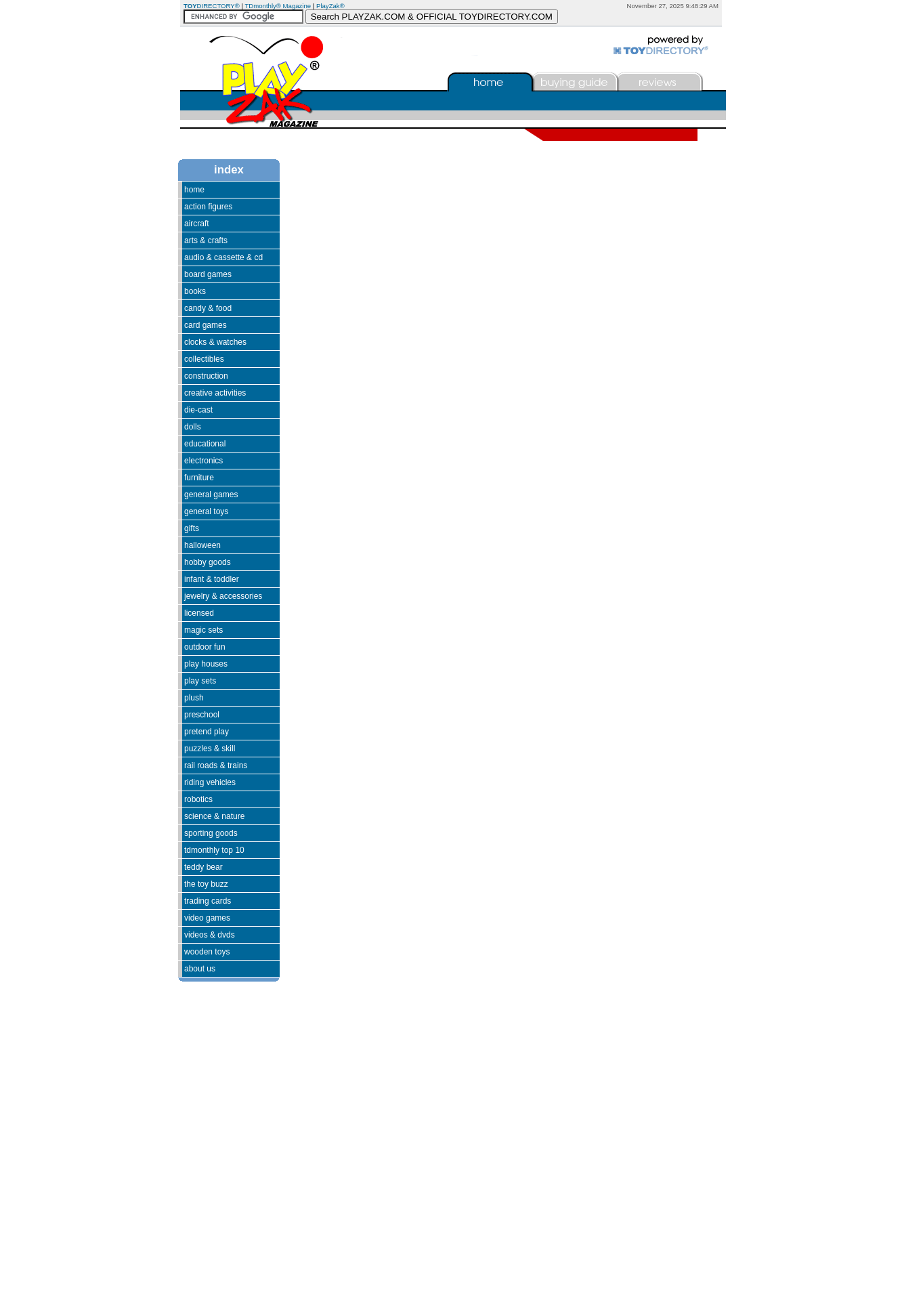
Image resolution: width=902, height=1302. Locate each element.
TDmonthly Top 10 (214, 850)
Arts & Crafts (206, 240)
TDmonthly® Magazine (277, 5)
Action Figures (208, 206)
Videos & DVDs (209, 935)
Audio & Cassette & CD (223, 257)
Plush (194, 697)
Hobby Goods (207, 562)
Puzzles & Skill (209, 748)
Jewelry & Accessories (223, 596)
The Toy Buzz (206, 884)
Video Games (207, 918)
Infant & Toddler (211, 579)
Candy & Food (208, 308)
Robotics (198, 799)
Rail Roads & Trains (215, 765)
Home (194, 189)
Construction (206, 376)
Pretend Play (206, 731)
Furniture (199, 477)
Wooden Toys (207, 952)
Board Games (208, 274)
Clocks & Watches (215, 342)
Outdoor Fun (205, 647)
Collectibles (204, 359)
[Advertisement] (218, 1117)
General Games (211, 494)
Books (195, 291)
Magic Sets (203, 630)
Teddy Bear (203, 867)
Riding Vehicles (210, 782)
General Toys (206, 511)
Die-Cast (198, 410)
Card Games (205, 325)
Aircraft (196, 223)
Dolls (192, 427)
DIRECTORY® (212, 5)
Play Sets (200, 681)
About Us (199, 968)
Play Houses (206, 664)
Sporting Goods (211, 833)
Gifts (191, 528)
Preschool (201, 714)
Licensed (199, 613)
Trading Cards (207, 901)
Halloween (202, 545)
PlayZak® (330, 5)
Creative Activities (215, 393)
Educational (205, 443)
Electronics (203, 460)
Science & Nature (214, 816)
